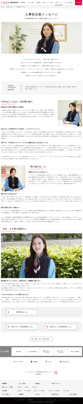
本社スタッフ (61, 351)
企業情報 (35, 361)
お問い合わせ (65, 361)
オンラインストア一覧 (63, 399)
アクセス (49, 361)
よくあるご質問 (68, 2)
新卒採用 (18, 351)
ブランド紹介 (19, 361)
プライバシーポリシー (18, 399)
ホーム (2, 6)
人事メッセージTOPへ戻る (42, 339)
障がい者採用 (75, 351)
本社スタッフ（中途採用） (54, 390)
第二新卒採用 (32, 351)
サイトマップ (39, 399)
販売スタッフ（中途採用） (39, 390)
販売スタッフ (47, 351)
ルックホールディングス (50, 399)
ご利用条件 (29, 399)
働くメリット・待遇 (48, 2)
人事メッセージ (58, 2)
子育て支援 (34, 387)
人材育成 (19, 387)
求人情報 (78, 2)
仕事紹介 (38, 2)
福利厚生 (27, 387)
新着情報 (23, 2)
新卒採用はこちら (22, 312)
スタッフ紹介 (31, 2)
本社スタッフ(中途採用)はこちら (22, 327)
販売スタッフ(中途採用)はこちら (61, 327)
